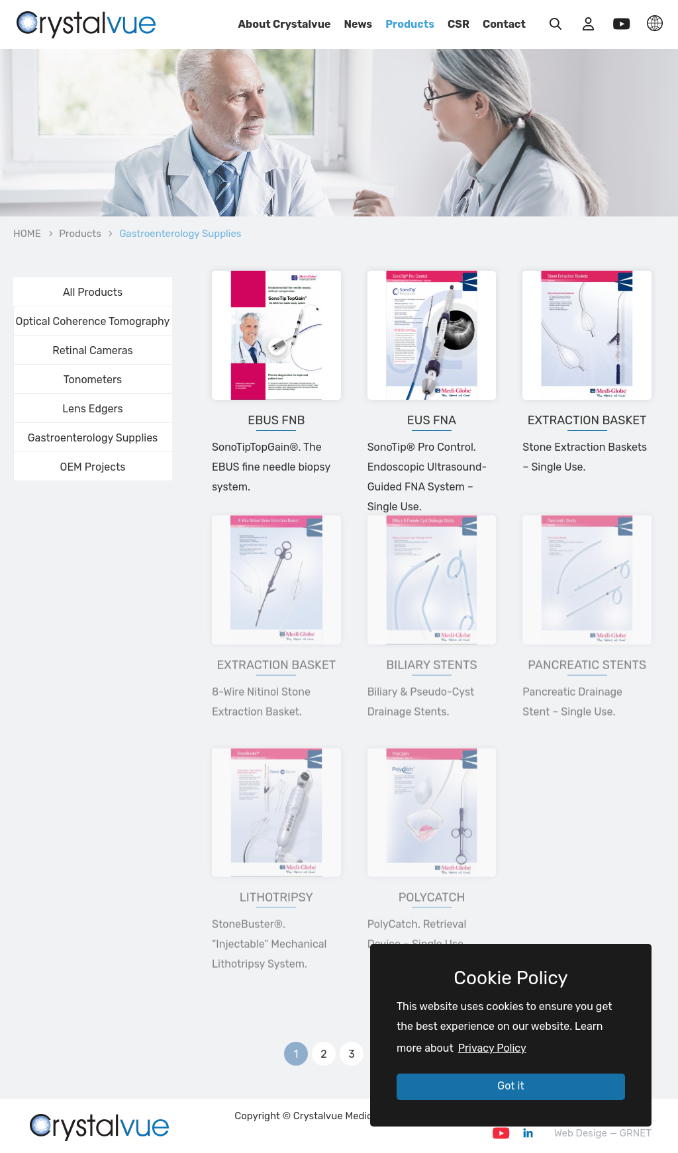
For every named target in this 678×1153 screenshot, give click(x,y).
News (358, 24)
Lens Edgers (92, 408)
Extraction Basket (587, 420)
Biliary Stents (431, 642)
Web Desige (580, 1133)
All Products (92, 292)
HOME (27, 234)
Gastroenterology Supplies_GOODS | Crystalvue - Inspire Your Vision (86, 23)
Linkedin (528, 1133)
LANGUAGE (655, 23)
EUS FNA (431, 420)
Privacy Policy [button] (492, 1048)
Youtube (501, 1133)
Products (409, 24)
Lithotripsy (276, 875)
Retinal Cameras (92, 350)
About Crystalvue (284, 24)
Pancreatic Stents (587, 642)
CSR (458, 24)
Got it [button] (510, 1086)
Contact (504, 24)
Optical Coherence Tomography (93, 321)
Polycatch (432, 875)
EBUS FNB (276, 420)
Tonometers (93, 379)
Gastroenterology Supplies (93, 438)
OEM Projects (93, 467)
